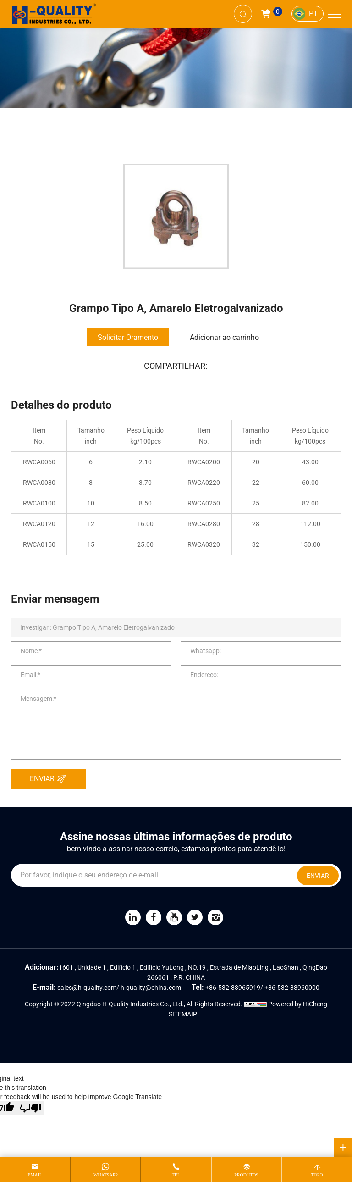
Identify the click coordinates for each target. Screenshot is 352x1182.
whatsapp (106, 1174)
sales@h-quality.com (86, 987)
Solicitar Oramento (128, 337)
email (35, 1174)
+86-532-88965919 (232, 987)
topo (317, 1174)
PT (313, 13)
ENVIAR (50, 779)
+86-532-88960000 (291, 987)
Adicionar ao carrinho (224, 337)
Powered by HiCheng (297, 1004)
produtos (246, 1174)
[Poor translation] (30, 1108)
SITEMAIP (183, 1014)
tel (176, 1174)
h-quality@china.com (151, 987)
